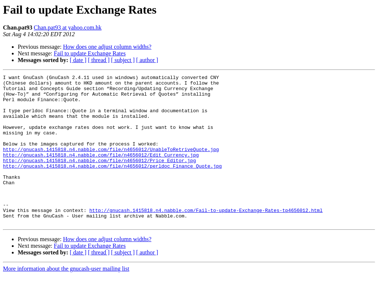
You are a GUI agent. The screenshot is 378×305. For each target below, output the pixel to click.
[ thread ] (99, 60)
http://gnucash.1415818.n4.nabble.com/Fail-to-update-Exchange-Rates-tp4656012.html (206, 237)
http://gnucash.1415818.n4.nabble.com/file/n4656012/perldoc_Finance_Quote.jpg (112, 184)
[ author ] (147, 60)
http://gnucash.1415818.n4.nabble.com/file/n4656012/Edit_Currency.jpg (101, 171)
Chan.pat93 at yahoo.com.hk (68, 27)
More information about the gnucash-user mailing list (66, 298)
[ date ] (78, 60)
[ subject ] (123, 60)
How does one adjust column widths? (107, 47)
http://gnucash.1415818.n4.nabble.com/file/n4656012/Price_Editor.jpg (99, 178)
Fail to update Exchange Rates (90, 53)
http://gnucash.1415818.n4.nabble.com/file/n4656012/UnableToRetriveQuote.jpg (111, 164)
